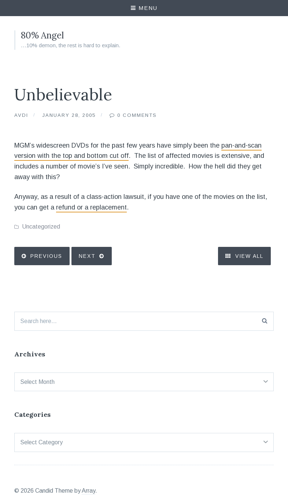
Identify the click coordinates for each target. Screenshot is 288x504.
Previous (46, 256)
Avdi (21, 115)
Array (88, 491)
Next (87, 256)
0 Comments (137, 115)
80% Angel (42, 35)
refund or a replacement (91, 207)
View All (244, 256)
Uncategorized (41, 226)
